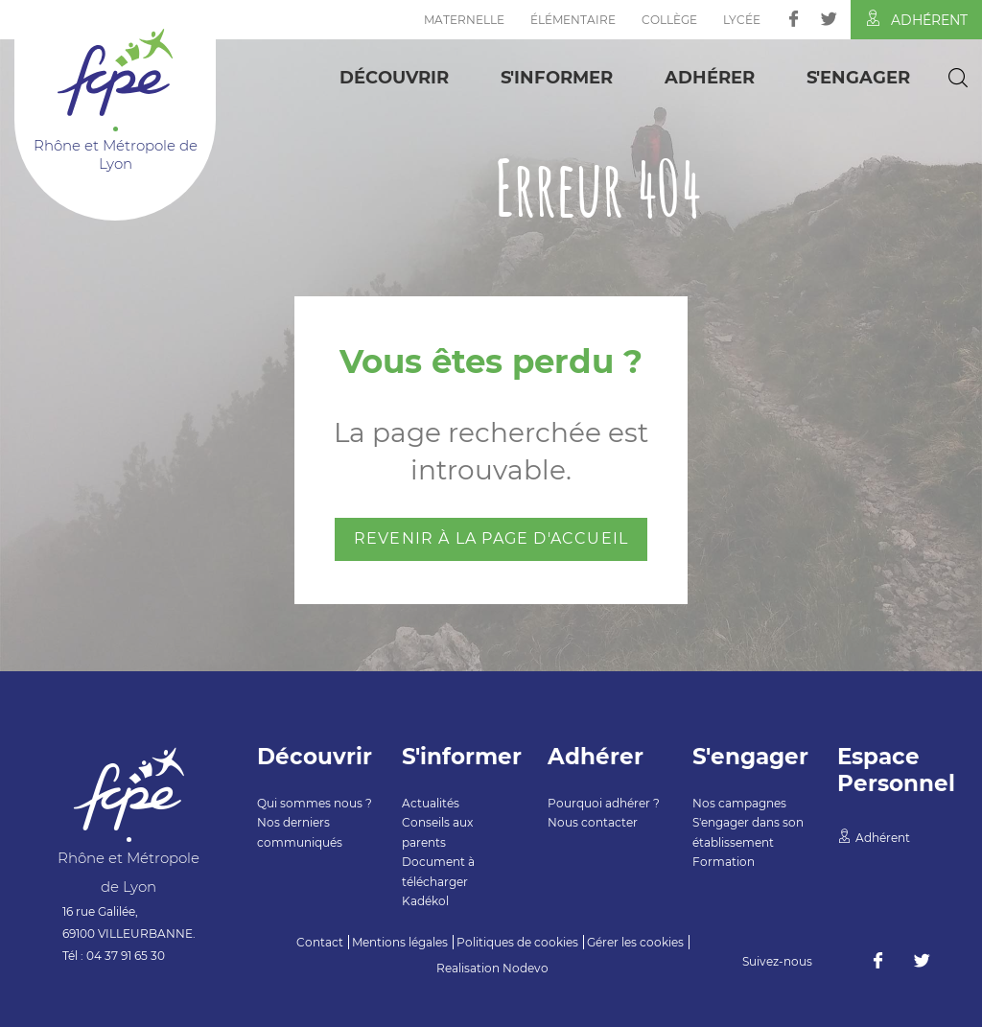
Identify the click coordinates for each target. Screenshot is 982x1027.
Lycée (741, 19)
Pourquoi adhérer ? (604, 803)
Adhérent (916, 19)
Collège (669, 19)
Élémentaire (573, 19)
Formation (723, 861)
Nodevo (526, 968)
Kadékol (425, 901)
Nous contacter (593, 822)
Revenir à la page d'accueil (491, 538)
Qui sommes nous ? (314, 803)
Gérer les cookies (635, 942)
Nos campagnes (739, 803)
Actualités (430, 803)
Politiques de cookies (517, 942)
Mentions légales (400, 942)
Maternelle (464, 19)
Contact (319, 942)
